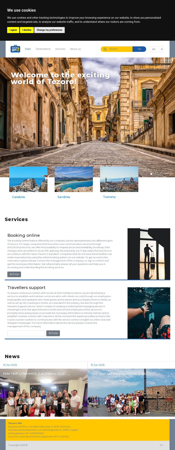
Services (60, 48)
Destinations (43, 48)
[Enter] (26, 333)
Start (29, 48)
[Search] (119, 49)
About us (75, 48)
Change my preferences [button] (49, 30)
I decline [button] (26, 30)
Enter (14, 274)
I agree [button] (13, 30)
